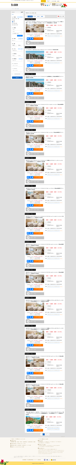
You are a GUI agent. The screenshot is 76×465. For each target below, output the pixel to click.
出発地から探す (13, 440)
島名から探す (41, 440)
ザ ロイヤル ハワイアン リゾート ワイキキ (44, 451)
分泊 (47, 416)
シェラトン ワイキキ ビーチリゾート (59, 450)
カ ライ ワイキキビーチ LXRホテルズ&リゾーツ (51, 449)
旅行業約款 (24, 459)
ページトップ (63, 436)
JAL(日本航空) (19, 445)
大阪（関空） (15, 23)
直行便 (47, 25)
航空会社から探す (14, 445)
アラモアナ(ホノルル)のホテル (50, 446)
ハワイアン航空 (29, 445)
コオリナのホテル (49, 445)
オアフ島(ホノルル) (19, 443)
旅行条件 (39, 459)
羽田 (13, 20)
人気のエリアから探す (42, 444)
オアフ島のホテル (41, 441)
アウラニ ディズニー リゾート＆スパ (53, 427)
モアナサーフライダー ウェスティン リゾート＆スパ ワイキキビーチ (48, 452)
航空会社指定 (20, 58)
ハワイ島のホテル (46, 441)
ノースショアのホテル (42, 446)
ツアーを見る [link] (38, 38)
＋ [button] (19, 35)
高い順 (38, 16)
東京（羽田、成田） (16, 18)
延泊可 (55, 25)
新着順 (42, 16)
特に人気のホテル (41, 448)
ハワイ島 (24, 443)
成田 (13, 21)
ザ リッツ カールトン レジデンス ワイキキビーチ (57, 451)
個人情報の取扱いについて (32, 459)
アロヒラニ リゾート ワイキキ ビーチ (53, 62)
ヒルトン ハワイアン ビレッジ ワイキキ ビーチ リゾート (46, 450)
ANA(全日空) (24, 445)
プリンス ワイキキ (60, 452)
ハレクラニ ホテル (41, 449)
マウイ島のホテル (52, 441)
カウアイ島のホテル (58, 441)
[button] (17, 14)
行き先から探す (13, 443)
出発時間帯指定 (20, 38)
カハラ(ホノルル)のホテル (56, 445)
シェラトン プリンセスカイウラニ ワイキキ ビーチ (45, 453)
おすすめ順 (30, 16)
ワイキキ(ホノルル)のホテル (42, 445)
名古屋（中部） (15, 24)
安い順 (34, 16)
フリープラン (60, 25)
